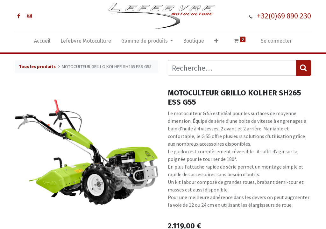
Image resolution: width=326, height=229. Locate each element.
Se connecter (276, 41)
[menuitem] (42, 42)
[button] (216, 42)
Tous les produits (37, 66)
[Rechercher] (303, 68)
